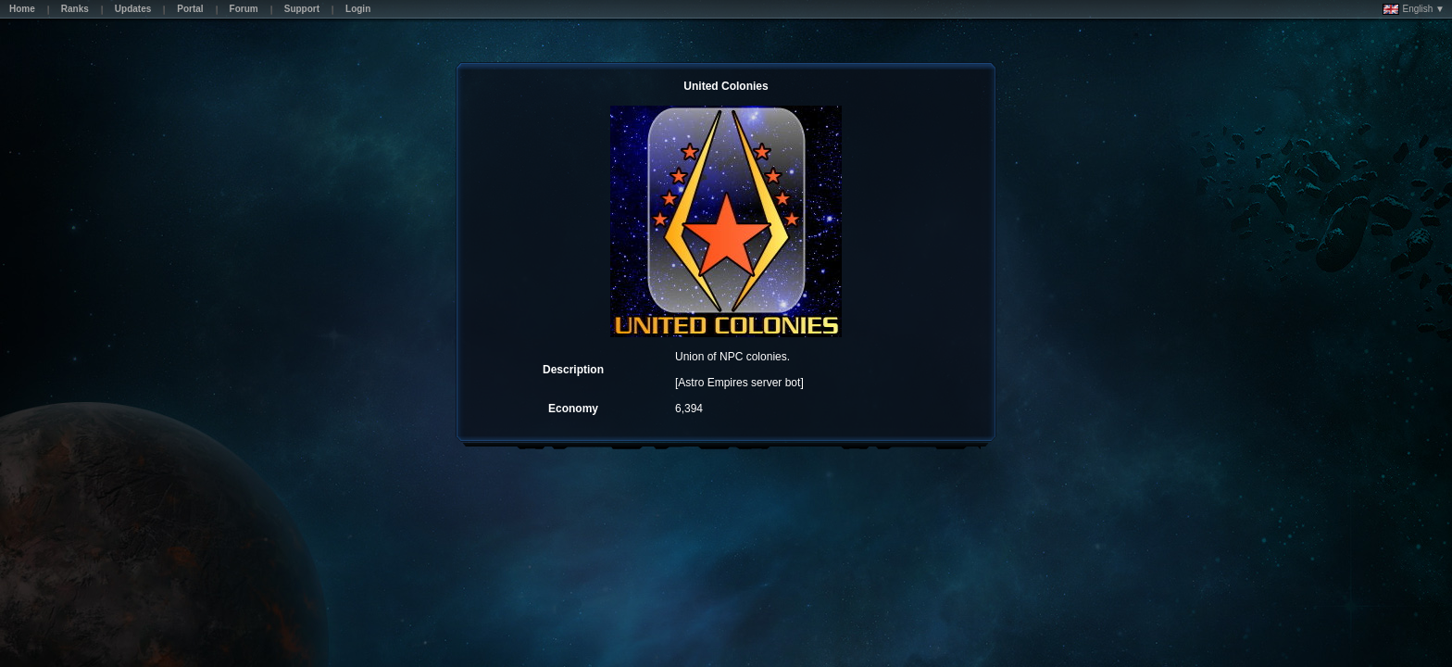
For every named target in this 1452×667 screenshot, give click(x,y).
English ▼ (1414, 9)
